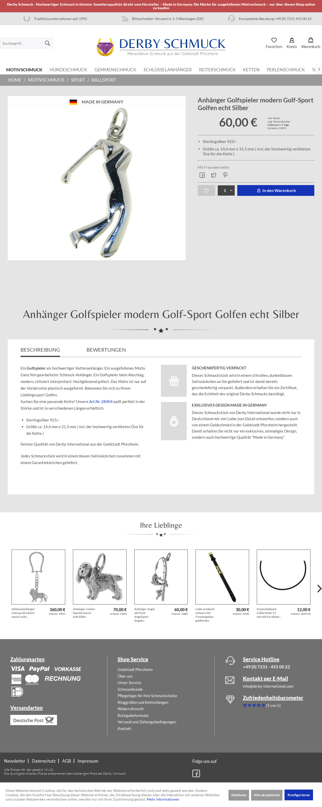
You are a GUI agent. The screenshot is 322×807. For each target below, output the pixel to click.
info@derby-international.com (268, 686)
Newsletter (14, 761)
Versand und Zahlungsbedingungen (147, 721)
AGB (66, 761)
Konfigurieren (299, 795)
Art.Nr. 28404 (101, 401)
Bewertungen (107, 350)
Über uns (125, 676)
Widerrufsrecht (131, 708)
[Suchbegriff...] (26, 43)
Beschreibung (40, 350)
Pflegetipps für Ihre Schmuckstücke (147, 695)
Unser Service (129, 682)
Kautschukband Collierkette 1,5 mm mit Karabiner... (269, 612)
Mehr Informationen (163, 799)
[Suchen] (47, 43)
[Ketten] (251, 69)
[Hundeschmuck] (68, 69)
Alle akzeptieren (267, 795)
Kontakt (124, 728)
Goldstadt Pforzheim (135, 669)
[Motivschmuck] (24, 69)
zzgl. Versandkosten (279, 121)
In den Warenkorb (276, 190)
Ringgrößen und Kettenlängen (143, 702)
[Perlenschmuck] (286, 69)
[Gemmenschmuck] (115, 69)
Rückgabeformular (133, 715)
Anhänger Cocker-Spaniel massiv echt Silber (84, 612)
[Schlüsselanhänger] (167, 69)
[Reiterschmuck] (217, 69)
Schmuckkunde (130, 689)
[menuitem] (26, 43)
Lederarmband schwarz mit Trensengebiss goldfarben (204, 614)
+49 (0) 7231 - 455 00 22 (266, 666)
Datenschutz (44, 761)
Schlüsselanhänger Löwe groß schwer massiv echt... (23, 612)
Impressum (88, 761)
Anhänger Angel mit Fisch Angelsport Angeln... (144, 614)
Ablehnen (239, 795)
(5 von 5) (262, 705)
